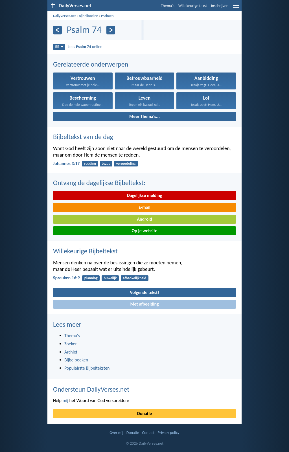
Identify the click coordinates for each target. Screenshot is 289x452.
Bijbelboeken (88, 16)
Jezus (106, 163)
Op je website (144, 230)
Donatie (144, 413)
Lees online (85, 46)
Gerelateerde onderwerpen (90, 64)
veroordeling (126, 163)
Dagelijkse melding (144, 195)
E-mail (144, 207)
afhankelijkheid (134, 278)
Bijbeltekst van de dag (83, 137)
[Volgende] (110, 30)
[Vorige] (57, 30)
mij (65, 400)
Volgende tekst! (144, 292)
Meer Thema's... (144, 116)
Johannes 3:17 (66, 163)
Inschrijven (219, 5)
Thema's (167, 5)
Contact (148, 432)
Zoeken (71, 343)
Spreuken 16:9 (66, 277)
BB (59, 47)
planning (91, 278)
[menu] (236, 8)
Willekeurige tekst (192, 5)
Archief (70, 352)
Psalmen (107, 16)
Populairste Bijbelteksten (87, 368)
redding (90, 163)
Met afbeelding (144, 304)
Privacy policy (168, 432)
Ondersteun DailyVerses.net (91, 389)
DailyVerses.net (64, 16)
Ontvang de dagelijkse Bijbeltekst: (99, 183)
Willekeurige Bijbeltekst (85, 251)
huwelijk (110, 278)
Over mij (116, 432)
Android (144, 219)
